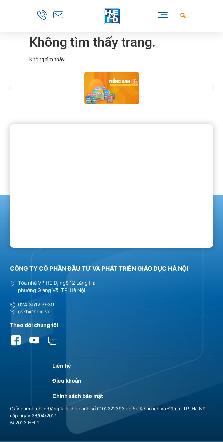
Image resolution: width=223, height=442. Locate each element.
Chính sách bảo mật (77, 396)
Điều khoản (66, 380)
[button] (183, 15)
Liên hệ (61, 365)
